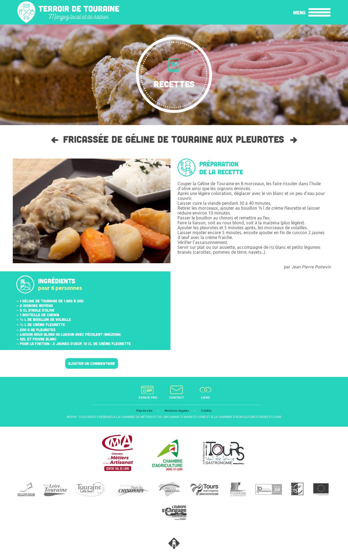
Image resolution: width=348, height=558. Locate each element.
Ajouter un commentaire (91, 363)
